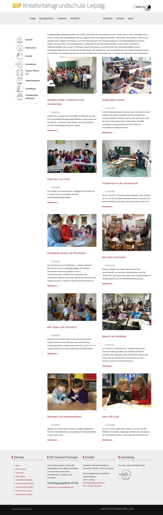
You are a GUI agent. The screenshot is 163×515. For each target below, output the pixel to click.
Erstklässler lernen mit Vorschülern (66, 253)
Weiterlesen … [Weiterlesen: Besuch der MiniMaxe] (108, 366)
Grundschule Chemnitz (25, 483)
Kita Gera (19, 473)
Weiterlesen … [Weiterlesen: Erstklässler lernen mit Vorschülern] (53, 286)
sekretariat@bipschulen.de (94, 483)
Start (18, 465)
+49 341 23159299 (94, 486)
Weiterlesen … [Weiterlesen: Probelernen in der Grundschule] (108, 207)
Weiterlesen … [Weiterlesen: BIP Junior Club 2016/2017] (53, 354)
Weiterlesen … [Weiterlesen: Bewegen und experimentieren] (53, 440)
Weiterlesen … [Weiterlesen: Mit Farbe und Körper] (108, 284)
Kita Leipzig (20, 476)
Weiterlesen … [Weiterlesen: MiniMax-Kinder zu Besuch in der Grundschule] (53, 130)
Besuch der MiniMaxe (114, 336)
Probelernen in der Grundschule (120, 183)
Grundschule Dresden (25, 487)
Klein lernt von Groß (58, 179)
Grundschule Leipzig (24, 491)
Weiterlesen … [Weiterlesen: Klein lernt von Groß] (53, 202)
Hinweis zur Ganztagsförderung (60, 487)
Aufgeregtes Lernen (113, 99)
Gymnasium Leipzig (24, 494)
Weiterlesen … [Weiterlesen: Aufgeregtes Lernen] (108, 133)
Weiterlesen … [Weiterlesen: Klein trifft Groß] (108, 440)
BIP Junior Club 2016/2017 (62, 327)
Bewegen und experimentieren (64, 416)
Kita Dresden (21, 469)
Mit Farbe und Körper (114, 257)
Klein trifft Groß (110, 416)
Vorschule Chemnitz (24, 480)
